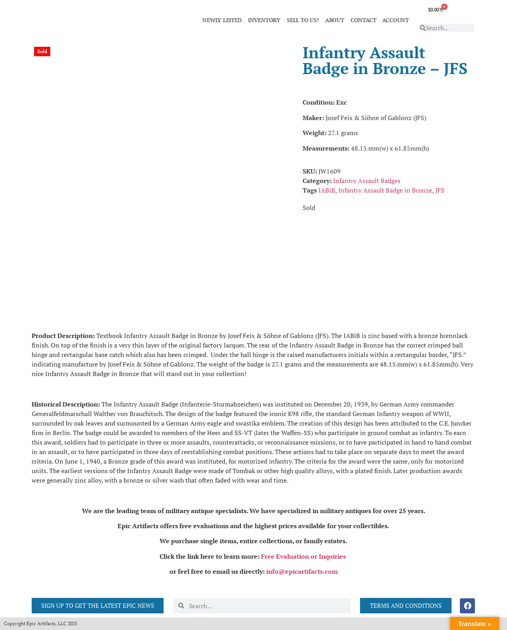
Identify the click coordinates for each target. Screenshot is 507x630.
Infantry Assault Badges (366, 180)
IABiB (326, 190)
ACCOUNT (395, 20)
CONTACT (363, 20)
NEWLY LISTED (222, 20)
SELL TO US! (303, 20)
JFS (439, 190)
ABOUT (334, 20)
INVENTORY (264, 20)
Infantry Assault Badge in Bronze (385, 190)
